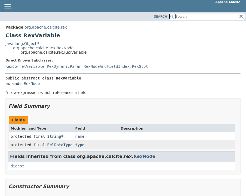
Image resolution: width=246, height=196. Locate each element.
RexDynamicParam (64, 66)
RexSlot (140, 66)
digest (17, 166)
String (54, 136)
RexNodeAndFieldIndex (107, 66)
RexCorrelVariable (24, 66)
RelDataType (60, 145)
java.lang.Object (20, 43)
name (80, 136)
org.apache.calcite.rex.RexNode (43, 48)
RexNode (32, 83)
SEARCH (160, 17)
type (80, 145)
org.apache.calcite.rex (45, 27)
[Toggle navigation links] (7, 6)
